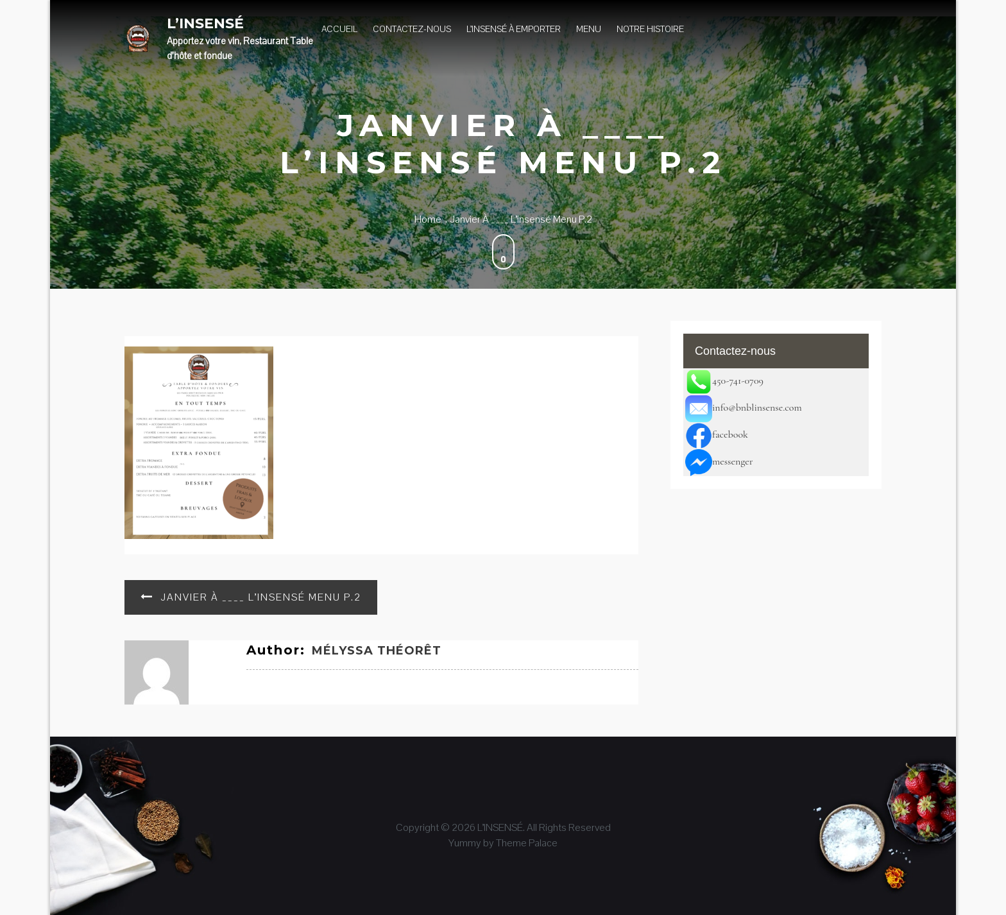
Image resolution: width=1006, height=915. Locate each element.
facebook (716, 434)
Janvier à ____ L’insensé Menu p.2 (261, 597)
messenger (719, 461)
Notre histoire (650, 29)
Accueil (339, 29)
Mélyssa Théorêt (376, 651)
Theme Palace (527, 843)
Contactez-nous (412, 29)
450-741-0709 (724, 380)
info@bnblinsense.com (743, 407)
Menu (588, 29)
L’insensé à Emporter (513, 29)
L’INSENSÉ (205, 23)
